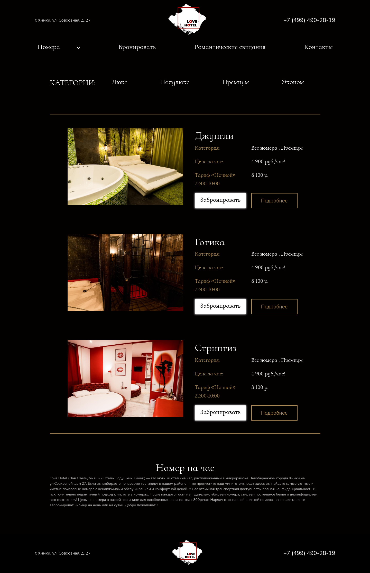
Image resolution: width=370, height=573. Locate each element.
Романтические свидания (229, 47)
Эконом (293, 82)
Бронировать (137, 47)
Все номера (264, 147)
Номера (48, 47)
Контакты (318, 47)
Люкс (119, 82)
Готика (210, 241)
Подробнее (274, 201)
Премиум (235, 82)
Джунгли (214, 135)
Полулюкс (174, 82)
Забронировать (220, 199)
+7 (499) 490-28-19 (309, 20)
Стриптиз (215, 347)
